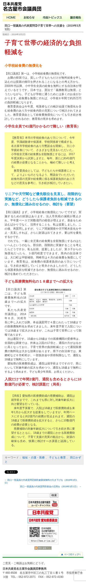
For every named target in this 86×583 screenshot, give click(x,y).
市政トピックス (52, 18)
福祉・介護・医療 (33, 457)
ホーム (11, 18)
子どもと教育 (57, 457)
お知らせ (29, 18)
